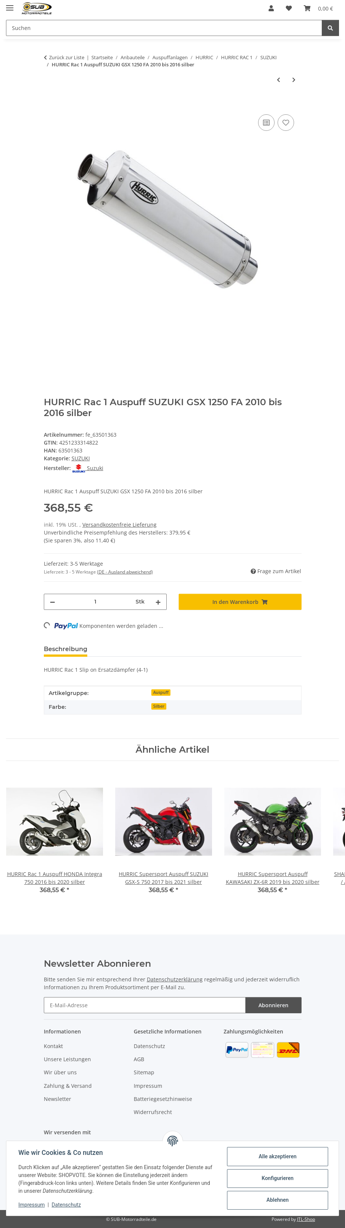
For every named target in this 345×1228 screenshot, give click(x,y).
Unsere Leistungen (67, 1059)
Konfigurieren (277, 1178)
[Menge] (95, 602)
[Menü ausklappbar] (9, 4)
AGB (139, 1059)
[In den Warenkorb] (50, 104)
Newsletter (57, 1098)
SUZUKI (81, 458)
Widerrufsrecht (153, 1112)
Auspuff (161, 692)
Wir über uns (60, 1072)
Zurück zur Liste (66, 57)
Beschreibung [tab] (65, 649)
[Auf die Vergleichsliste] (266, 122)
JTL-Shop (306, 1219)
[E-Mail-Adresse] (145, 1005)
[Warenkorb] (318, 8)
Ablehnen (277, 1200)
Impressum (31, 1205)
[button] (271, 8)
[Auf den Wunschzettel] (286, 122)
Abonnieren (273, 1005)
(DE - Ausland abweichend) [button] (125, 572)
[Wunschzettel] (289, 8)
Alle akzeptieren (277, 1156)
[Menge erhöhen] (158, 602)
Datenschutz (66, 1205)
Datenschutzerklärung (175, 979)
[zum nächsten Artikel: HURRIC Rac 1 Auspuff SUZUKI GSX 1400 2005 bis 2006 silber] (294, 80)
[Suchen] (164, 28)
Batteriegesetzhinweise (163, 1098)
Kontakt (53, 1046)
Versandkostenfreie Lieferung (119, 524)
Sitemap (144, 1072)
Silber (158, 706)
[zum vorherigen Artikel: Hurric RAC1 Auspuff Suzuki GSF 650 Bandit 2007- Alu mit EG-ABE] (278, 80)
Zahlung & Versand (68, 1085)
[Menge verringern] (52, 602)
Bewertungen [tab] (120, 649)
